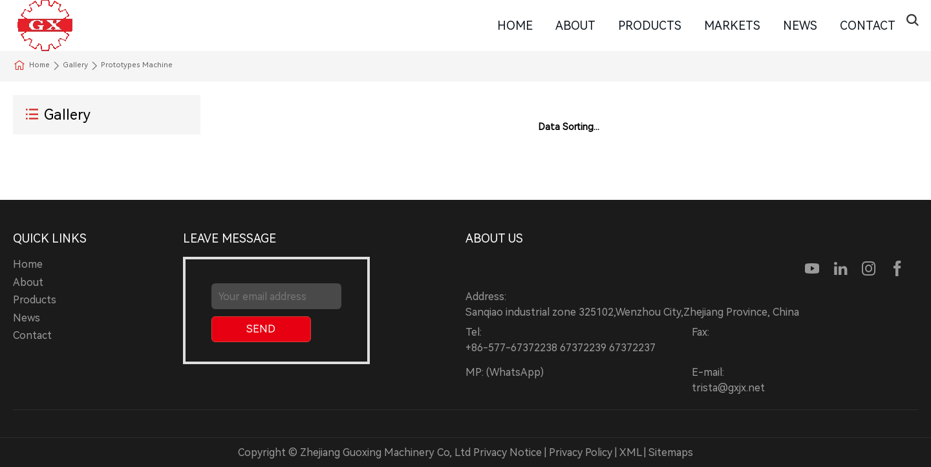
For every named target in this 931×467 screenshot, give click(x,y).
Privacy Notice (507, 452)
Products (649, 25)
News (800, 25)
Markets (732, 25)
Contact (867, 25)
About (575, 25)
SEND (260, 329)
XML (630, 452)
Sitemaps (670, 452)
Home (515, 25)
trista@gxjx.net (728, 388)
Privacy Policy (580, 452)
